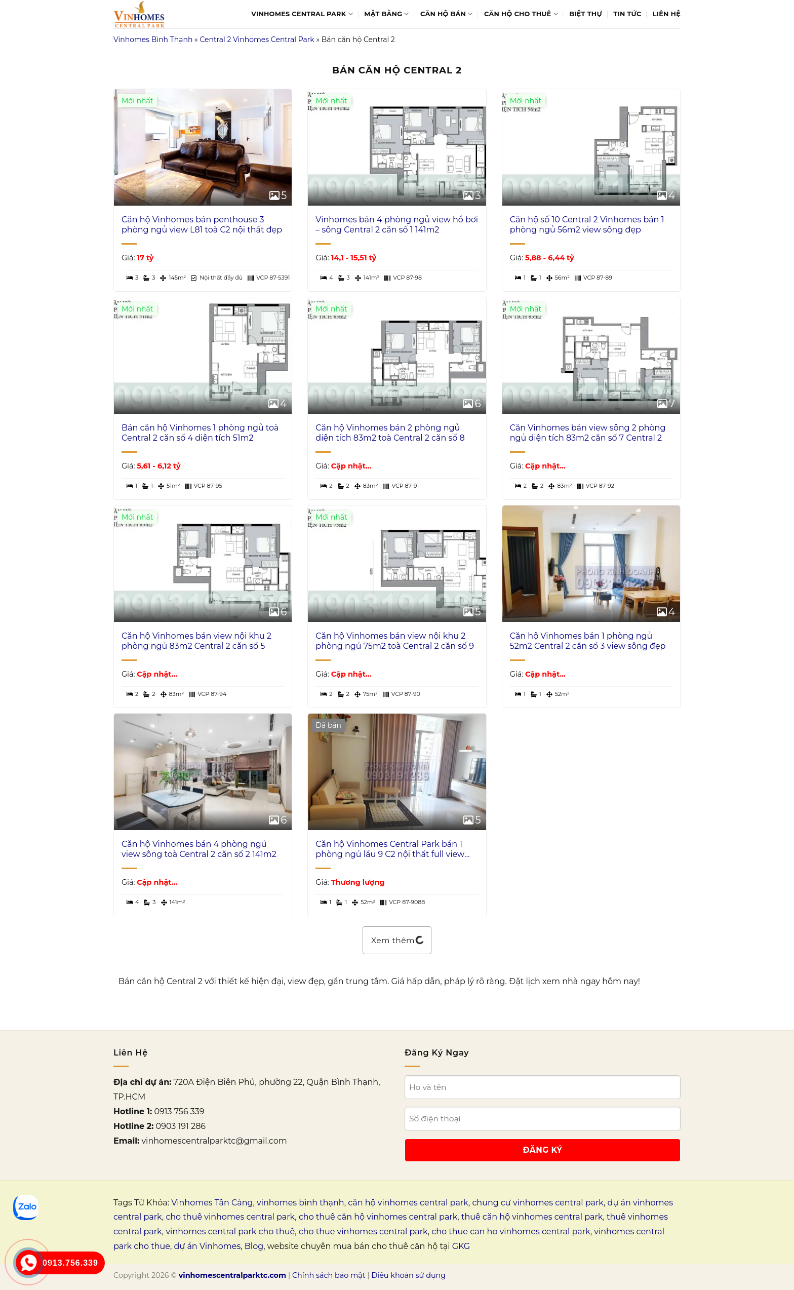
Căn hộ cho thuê (521, 14)
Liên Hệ (667, 14)
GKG (461, 1246)
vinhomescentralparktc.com (232, 1275)
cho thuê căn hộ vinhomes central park (378, 1217)
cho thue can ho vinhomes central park (510, 1231)
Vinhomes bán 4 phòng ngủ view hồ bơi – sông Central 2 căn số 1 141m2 (396, 225)
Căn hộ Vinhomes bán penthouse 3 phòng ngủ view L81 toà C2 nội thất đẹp (202, 225)
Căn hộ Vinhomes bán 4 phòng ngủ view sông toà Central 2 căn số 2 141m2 (199, 849)
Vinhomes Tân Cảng (212, 1202)
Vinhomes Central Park (302, 14)
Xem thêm (397, 940)
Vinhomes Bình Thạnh (152, 39)
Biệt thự (585, 14)
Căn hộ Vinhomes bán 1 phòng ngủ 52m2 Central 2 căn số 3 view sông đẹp (588, 641)
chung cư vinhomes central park (538, 1202)
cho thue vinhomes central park (363, 1231)
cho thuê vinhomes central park (230, 1217)
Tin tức (627, 14)
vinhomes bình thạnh (300, 1202)
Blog (254, 1246)
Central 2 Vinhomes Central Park (257, 39)
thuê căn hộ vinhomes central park (532, 1217)
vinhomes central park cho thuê (230, 1231)
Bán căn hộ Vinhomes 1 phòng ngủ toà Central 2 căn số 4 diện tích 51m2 (200, 433)
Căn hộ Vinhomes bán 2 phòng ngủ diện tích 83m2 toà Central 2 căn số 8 (389, 433)
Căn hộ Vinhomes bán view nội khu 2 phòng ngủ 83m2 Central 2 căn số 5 (196, 641)
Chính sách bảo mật (329, 1275)
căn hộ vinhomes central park (408, 1202)
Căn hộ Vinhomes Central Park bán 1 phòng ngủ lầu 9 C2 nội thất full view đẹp (389, 850)
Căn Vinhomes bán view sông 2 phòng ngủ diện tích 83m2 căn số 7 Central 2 (588, 433)
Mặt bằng (386, 14)
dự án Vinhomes (207, 1246)
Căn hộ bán (446, 14)
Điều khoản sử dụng (408, 1275)
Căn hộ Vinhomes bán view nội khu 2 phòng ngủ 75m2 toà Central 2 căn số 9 (394, 641)
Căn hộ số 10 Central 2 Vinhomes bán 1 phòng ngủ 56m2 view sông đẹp (587, 225)
